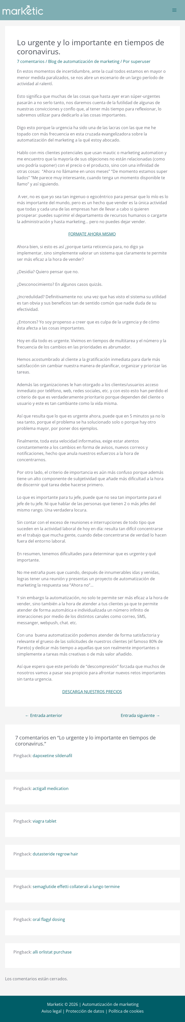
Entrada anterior (43, 715)
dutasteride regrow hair (55, 854)
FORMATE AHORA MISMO (92, 234)
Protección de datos (85, 1011)
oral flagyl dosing (49, 919)
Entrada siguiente (140, 715)
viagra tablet (44, 821)
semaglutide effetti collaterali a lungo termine (76, 886)
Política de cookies (126, 1011)
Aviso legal (51, 1011)
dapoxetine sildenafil (52, 755)
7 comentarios (31, 61)
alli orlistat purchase (52, 952)
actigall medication (51, 788)
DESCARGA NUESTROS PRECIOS (92, 691)
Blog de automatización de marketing (83, 61)
